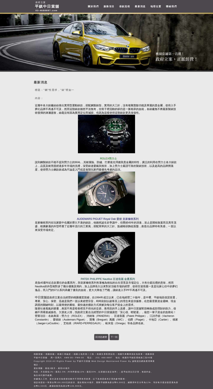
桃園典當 (150, 354)
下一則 (114, 337)
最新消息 (140, 6)
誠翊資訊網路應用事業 (143, 361)
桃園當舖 (38, 354)
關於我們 (93, 6)
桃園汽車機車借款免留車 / (131, 354)
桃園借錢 (50, 354)
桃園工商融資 (64, 354)
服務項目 (109, 6)
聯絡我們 (171, 6)
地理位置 (155, 6)
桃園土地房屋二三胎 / (85, 354)
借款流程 (124, 6)
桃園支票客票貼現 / (107, 354)
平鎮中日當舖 (83, 361)
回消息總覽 (101, 337)
